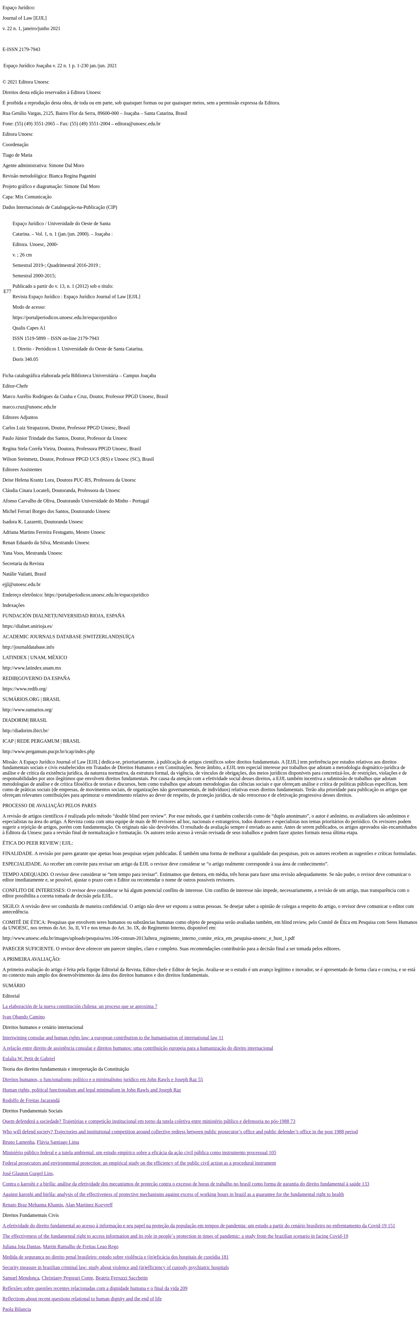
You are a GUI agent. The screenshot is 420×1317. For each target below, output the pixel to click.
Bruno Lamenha (18, 1142)
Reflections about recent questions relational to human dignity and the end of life (82, 1298)
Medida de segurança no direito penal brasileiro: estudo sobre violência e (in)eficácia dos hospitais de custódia (115, 1257)
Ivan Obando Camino (23, 1016)
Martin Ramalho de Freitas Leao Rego (81, 1246)
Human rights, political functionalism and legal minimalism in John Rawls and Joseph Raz (91, 1089)
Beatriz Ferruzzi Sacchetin (122, 1277)
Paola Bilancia (16, 1309)
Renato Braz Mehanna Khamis (32, 1204)
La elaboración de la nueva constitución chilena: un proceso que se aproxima (79, 1006)
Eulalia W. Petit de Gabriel (28, 1058)
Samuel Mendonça (20, 1277)
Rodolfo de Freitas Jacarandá (31, 1100)
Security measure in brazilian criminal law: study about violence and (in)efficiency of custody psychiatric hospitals (115, 1267)
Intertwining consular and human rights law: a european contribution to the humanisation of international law (113, 1037)
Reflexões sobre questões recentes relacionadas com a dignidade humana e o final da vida (95, 1288)
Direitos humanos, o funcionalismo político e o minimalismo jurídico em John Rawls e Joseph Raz (102, 1079)
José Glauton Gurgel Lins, (28, 1173)
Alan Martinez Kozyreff (89, 1204)
